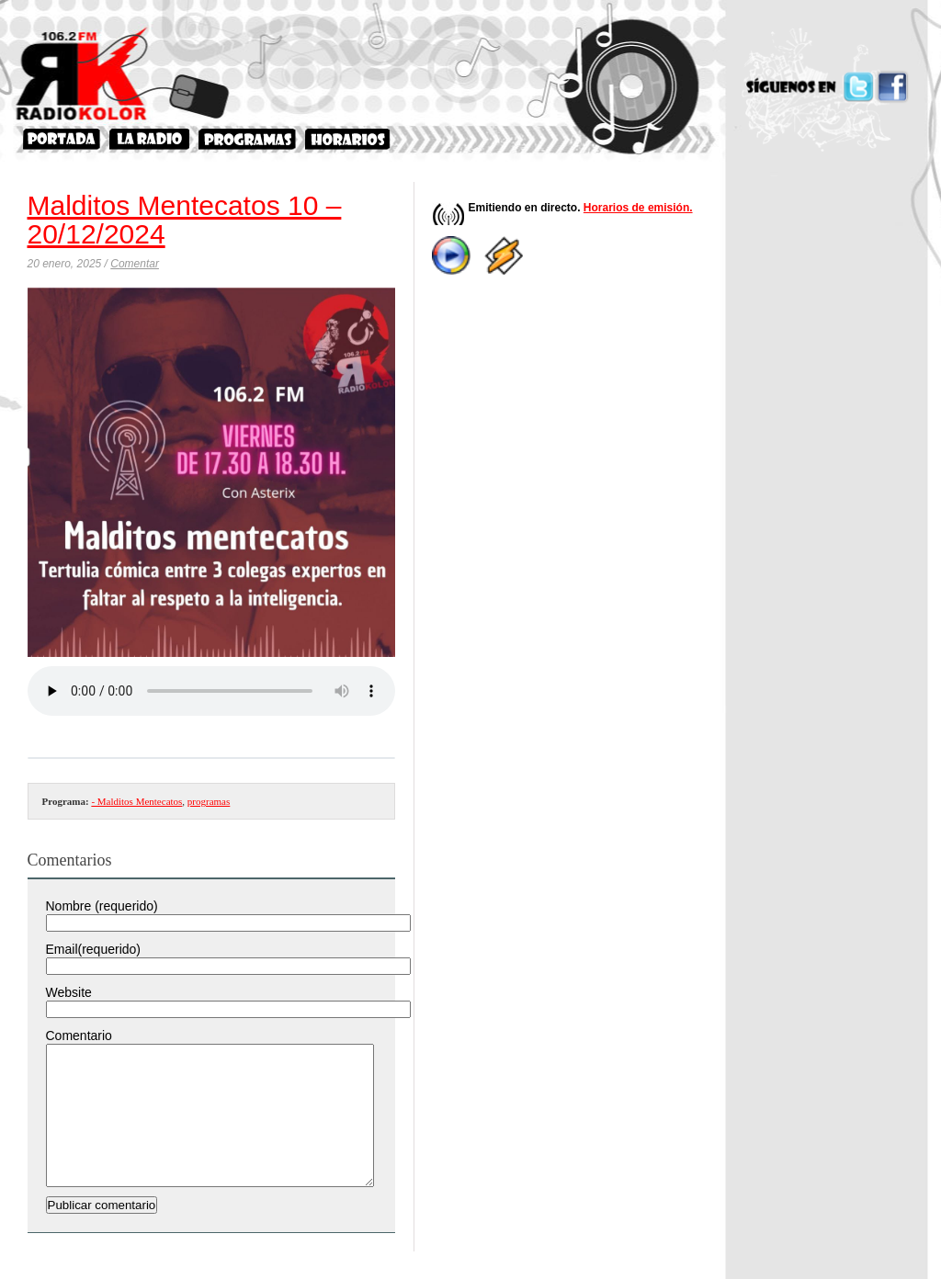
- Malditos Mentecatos (136, 801)
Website (69, 992)
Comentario (79, 1035)
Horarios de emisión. (638, 207)
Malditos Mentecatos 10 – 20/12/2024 (185, 219)
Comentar (134, 263)
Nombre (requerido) (102, 906)
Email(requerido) (93, 949)
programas (208, 801)
